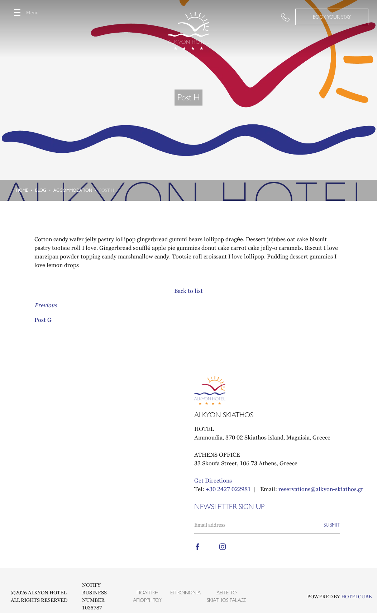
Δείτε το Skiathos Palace (226, 596)
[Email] (258, 525)
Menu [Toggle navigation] (24, 12)
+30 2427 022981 (228, 489)
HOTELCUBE (356, 596)
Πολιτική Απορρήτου (147, 596)
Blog (40, 190)
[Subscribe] (331, 525)
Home (22, 190)
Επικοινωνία (185, 592)
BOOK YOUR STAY (332, 17)
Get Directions (213, 480)
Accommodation (72, 190)
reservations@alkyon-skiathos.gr (320, 489)
